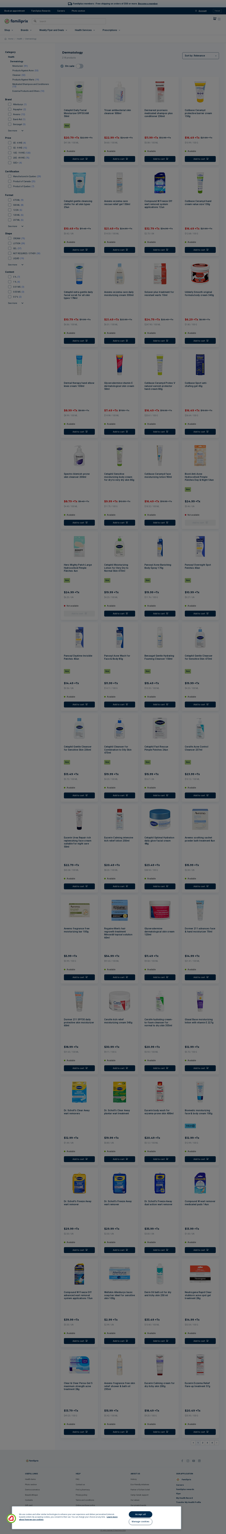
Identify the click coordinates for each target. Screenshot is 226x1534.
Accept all (140, 1514)
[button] (11, 1518)
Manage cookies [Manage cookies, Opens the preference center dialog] (140, 1521)
